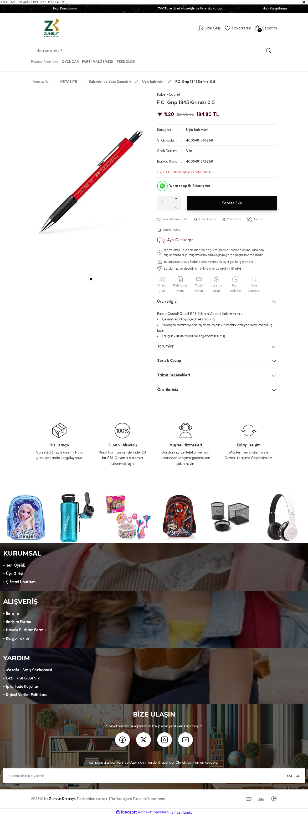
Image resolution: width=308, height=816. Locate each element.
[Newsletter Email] (154, 775)
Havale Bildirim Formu (25, 630)
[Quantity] (169, 203)
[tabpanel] (91, 181)
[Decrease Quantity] (177, 207)
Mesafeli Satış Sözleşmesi (29, 670)
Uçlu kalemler (197, 130)
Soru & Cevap (169, 360)
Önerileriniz (167, 389)
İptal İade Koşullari (22, 686)
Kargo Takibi (17, 638)
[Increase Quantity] (177, 198)
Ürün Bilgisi (167, 301)
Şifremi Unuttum (20, 582)
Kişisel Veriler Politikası (26, 694)
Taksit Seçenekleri (173, 375)
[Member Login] (209, 28)
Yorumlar (165, 346)
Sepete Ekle (232, 203)
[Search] (154, 50)
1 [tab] (91, 279)
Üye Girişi (14, 573)
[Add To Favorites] (172, 219)
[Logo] (51, 28)
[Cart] (265, 28)
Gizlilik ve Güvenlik (23, 678)
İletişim (12, 613)
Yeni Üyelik (15, 565)
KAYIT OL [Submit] (293, 776)
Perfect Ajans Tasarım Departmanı (138, 799)
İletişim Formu (18, 621)
